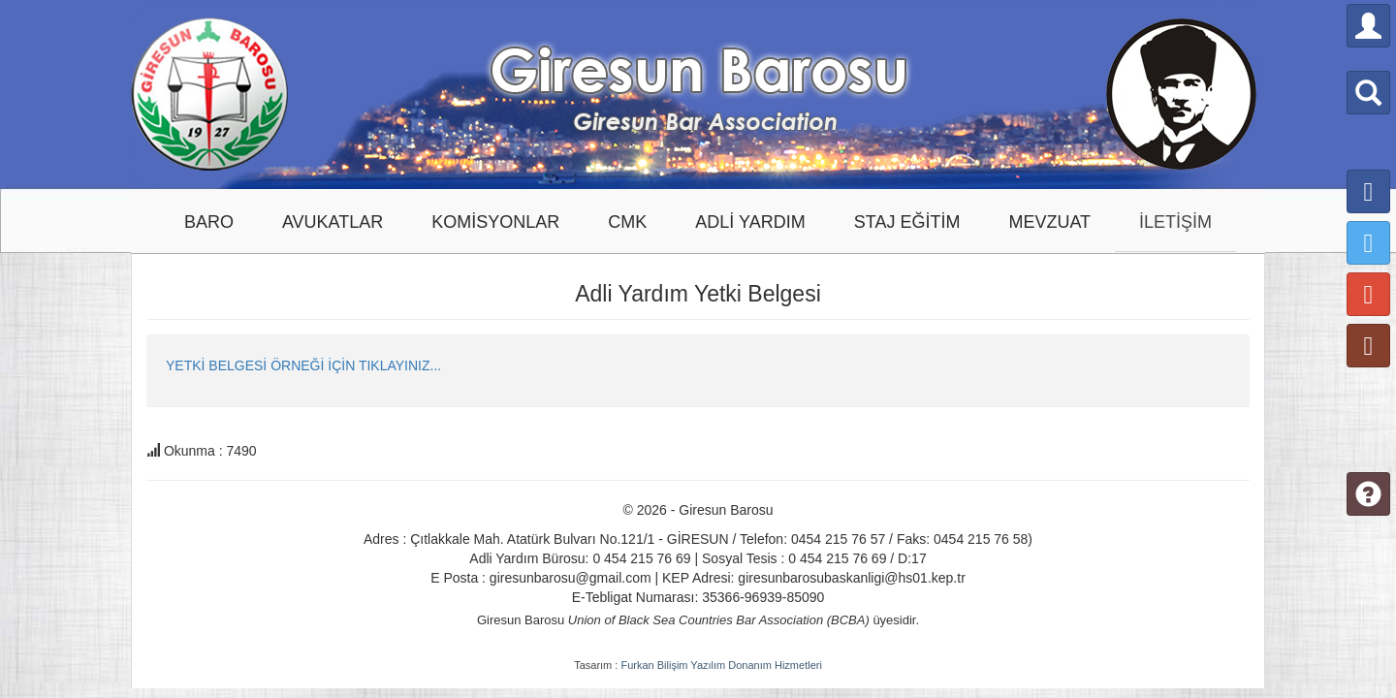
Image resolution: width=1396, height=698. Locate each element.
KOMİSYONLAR (495, 222)
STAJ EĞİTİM (907, 222)
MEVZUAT (1049, 222)
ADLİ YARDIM (750, 222)
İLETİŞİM (1175, 222)
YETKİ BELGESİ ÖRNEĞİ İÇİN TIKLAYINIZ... (303, 365)
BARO (209, 222)
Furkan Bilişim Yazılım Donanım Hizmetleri (720, 665)
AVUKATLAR (332, 222)
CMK (627, 222)
